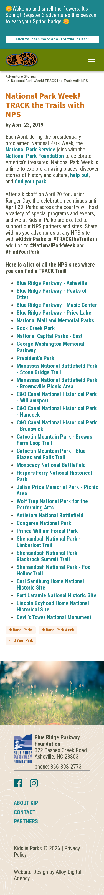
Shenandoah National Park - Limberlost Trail (49, 541)
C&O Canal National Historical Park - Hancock (57, 411)
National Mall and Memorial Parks (55, 320)
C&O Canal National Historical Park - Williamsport (57, 397)
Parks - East (69, 336)
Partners (26, 821)
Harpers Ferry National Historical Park (54, 476)
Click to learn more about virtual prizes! (52, 39)
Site (44, 609)
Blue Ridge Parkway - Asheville (52, 283)
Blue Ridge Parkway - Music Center (57, 305)
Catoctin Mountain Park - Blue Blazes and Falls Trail (51, 454)
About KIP (26, 803)
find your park (30, 181)
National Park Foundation (35, 156)
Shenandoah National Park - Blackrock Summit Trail (49, 556)
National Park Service (30, 149)
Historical (28, 609)
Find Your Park (20, 640)
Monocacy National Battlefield (51, 465)
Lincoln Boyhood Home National (53, 603)
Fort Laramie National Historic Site (57, 595)
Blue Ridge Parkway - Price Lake (54, 312)
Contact (24, 812)
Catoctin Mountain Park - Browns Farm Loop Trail (54, 439)
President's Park (35, 358)
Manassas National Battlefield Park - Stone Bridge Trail (57, 369)
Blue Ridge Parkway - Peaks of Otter (52, 293)
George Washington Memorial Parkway (50, 347)
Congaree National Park (44, 523)
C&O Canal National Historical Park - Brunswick (57, 425)
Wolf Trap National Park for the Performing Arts (52, 504)
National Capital (36, 336)
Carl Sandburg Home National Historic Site (50, 584)
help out (79, 175)
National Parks (20, 630)
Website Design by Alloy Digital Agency (47, 875)
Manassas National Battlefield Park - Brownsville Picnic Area (57, 383)
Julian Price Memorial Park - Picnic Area (57, 490)
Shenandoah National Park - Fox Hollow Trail (53, 570)
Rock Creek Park (36, 328)
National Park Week (57, 630)
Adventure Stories (21, 76)
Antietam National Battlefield (50, 515)
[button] (92, 60)
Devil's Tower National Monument (54, 617)
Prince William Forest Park (47, 531)
